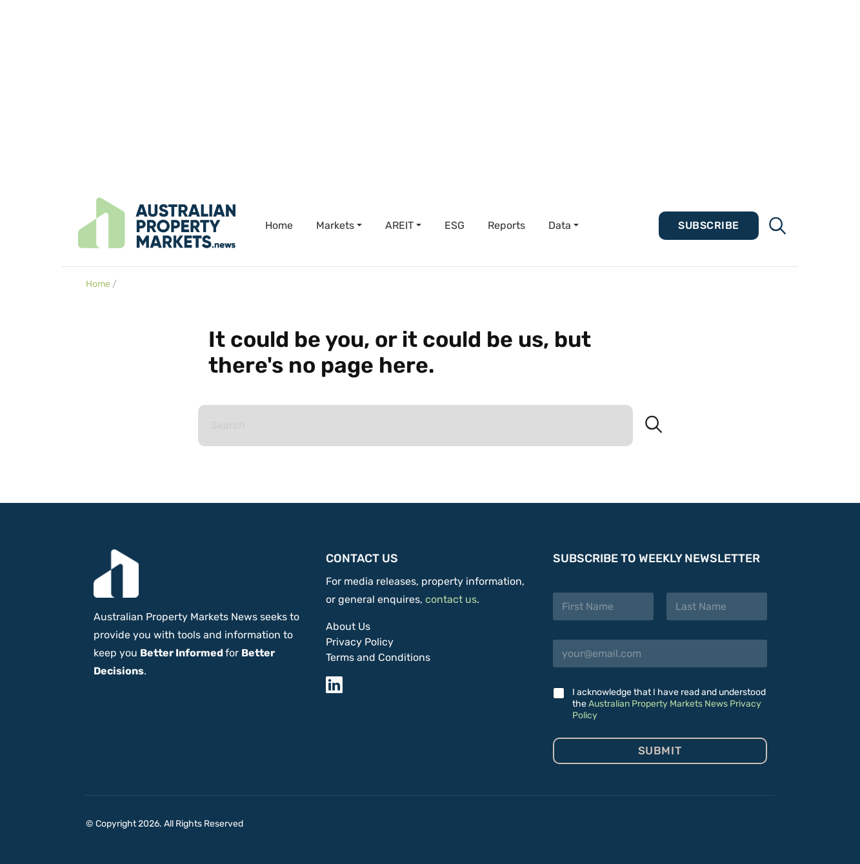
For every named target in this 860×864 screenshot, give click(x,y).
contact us (451, 599)
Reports (506, 225)
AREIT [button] (399, 225)
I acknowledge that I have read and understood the (669, 704)
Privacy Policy (360, 642)
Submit (659, 750)
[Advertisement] (387, 90)
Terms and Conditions (378, 657)
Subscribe (708, 225)
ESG (455, 225)
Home (279, 225)
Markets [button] (335, 225)
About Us (348, 626)
